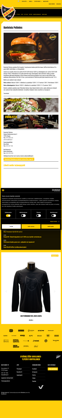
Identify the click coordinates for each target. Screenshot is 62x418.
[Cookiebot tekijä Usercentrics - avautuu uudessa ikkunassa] (53, 190)
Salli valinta (31, 226)
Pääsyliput (19, 369)
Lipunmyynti (19, 375)
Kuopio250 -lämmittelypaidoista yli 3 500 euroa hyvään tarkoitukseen (22, 237)
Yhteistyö (24, 1)
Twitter (34, 375)
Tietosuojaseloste (5, 381)
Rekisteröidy (52, 4)
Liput (22, 14)
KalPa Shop (45, 1)
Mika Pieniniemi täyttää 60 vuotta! (13, 232)
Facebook (34, 369)
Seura (31, 1)
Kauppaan (55, 255)
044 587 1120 (9, 146)
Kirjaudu (58, 4)
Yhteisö (30, 14)
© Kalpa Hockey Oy (5, 392)
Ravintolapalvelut (37, 14)
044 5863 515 (9, 138)
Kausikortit (19, 372)
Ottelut (18, 14)
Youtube (34, 381)
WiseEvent (23, 392)
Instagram (34, 372)
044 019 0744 (9, 153)
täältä (55, 77)
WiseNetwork (3, 394)
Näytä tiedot (53, 221)
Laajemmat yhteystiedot (7, 378)
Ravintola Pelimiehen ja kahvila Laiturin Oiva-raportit (19, 159)
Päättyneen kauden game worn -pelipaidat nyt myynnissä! (19, 242)
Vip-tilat (26, 14)
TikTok (33, 378)
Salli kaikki (51, 226)
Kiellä (11, 226)
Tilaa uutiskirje (53, 369)
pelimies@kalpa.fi (8, 140)
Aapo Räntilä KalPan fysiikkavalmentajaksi (15, 247)
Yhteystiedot (38, 1)
